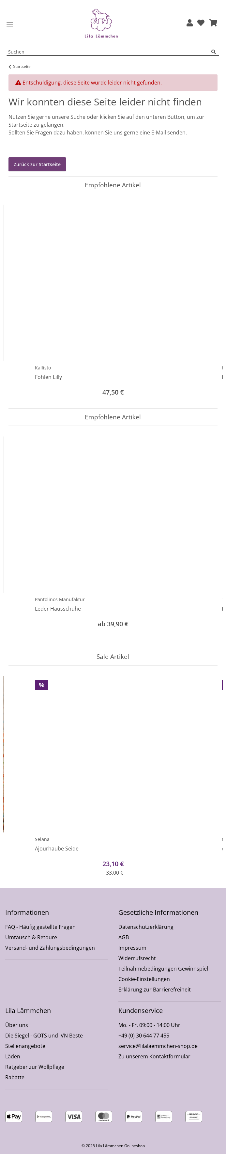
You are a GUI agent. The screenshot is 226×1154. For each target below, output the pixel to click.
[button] (189, 23)
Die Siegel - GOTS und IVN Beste (44, 1035)
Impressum (132, 947)
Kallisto (43, 368)
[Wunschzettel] (201, 23)
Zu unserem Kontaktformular (154, 1056)
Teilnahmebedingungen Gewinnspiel (163, 968)
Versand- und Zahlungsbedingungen (50, 947)
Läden (12, 1056)
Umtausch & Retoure (31, 937)
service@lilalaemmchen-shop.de (158, 1046)
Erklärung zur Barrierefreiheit (154, 989)
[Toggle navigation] (10, 24)
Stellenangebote (25, 1046)
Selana (42, 839)
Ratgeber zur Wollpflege (34, 1066)
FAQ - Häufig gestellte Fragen (40, 926)
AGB (123, 937)
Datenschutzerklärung (145, 926)
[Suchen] (215, 52)
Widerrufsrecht (137, 958)
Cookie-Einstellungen (144, 979)
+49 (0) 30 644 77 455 (143, 1035)
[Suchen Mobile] (109, 52)
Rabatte (14, 1077)
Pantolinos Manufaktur (60, 599)
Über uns (16, 1025)
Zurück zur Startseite (37, 164)
